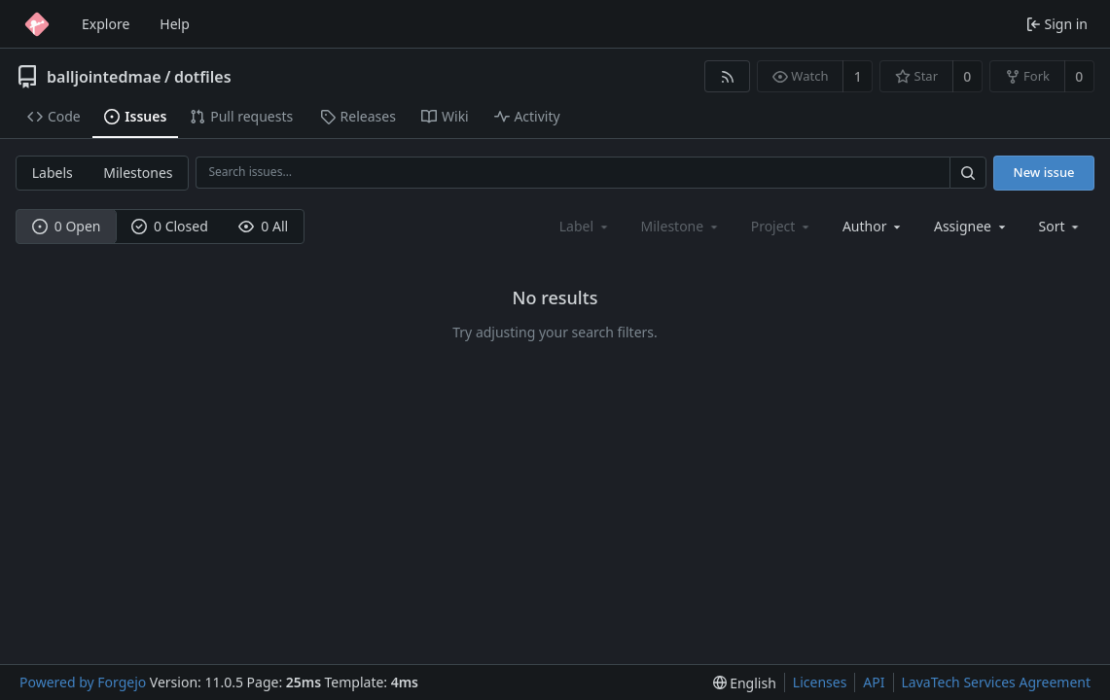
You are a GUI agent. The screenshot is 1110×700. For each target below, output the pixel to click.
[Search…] (967, 173)
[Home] (37, 24)
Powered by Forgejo (82, 682)
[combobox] (873, 226)
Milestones (137, 172)
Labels (52, 172)
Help (175, 24)
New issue (1044, 172)
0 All (263, 226)
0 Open (66, 226)
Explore (105, 24)
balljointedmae (104, 77)
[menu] (1060, 226)
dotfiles (203, 77)
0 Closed (169, 226)
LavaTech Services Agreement (996, 682)
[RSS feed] (727, 76)
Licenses (820, 682)
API (873, 682)
